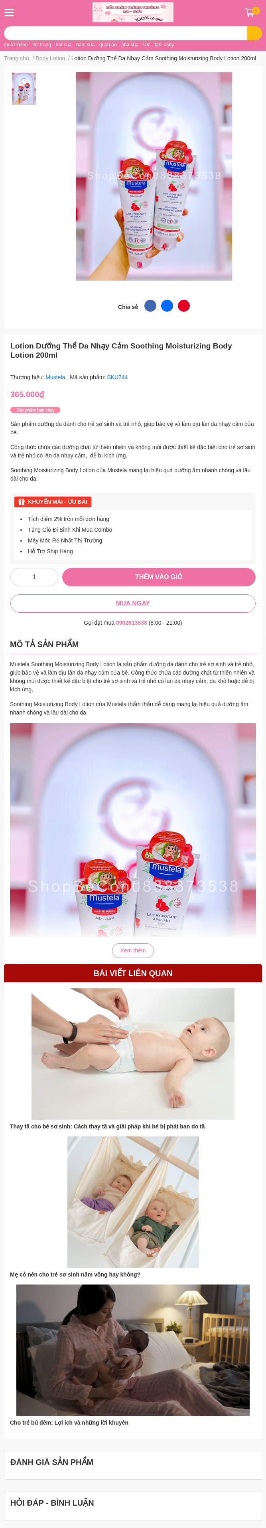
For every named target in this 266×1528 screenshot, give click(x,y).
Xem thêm (133, 950)
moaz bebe (16, 45)
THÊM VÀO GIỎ (159, 577)
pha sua (129, 45)
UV (146, 45)
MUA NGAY (133, 603)
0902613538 (131, 623)
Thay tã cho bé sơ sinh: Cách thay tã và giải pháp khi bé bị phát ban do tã (107, 1126)
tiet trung (41, 45)
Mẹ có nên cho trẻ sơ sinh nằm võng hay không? (75, 1274)
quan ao (107, 45)
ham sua (85, 45)
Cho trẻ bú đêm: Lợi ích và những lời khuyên (69, 1422)
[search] (254, 33)
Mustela (56, 377)
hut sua (63, 45)
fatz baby (164, 45)
